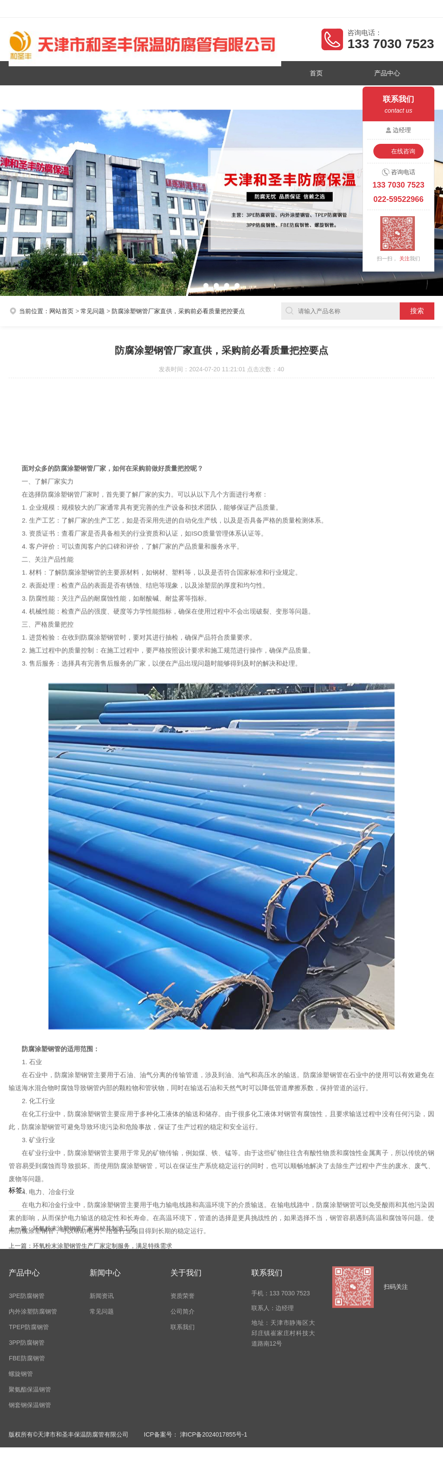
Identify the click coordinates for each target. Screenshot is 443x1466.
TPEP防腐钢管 (29, 1242)
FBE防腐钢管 (27, 1273)
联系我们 (254, 94)
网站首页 (61, 308)
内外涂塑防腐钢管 (33, 1226)
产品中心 (375, 72)
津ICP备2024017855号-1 (213, 1349)
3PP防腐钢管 (26, 1258)
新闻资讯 (123, 94)
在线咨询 (403, 151)
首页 (310, 72)
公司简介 (189, 94)
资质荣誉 (57, 94)
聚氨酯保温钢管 (30, 1304)
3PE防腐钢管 (26, 1211)
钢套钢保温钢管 (30, 1320)
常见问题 (92, 308)
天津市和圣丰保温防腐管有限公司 (68, 8)
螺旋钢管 (21, 1289)
